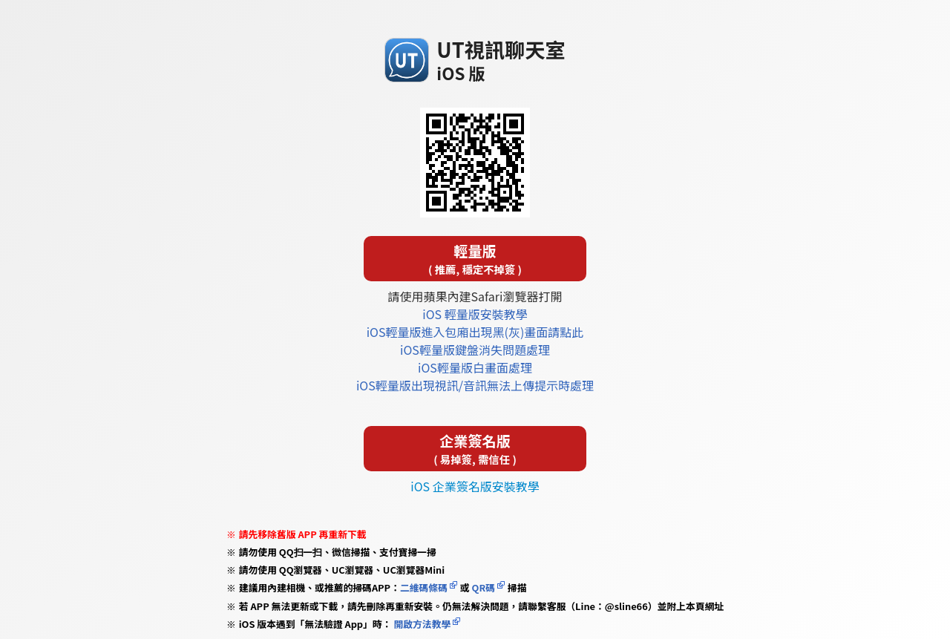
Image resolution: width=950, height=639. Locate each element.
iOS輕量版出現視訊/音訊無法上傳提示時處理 (475, 385)
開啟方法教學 (421, 624)
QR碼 (483, 587)
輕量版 (475, 258)
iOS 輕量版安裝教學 (474, 314)
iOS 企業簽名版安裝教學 (474, 486)
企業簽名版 (475, 448)
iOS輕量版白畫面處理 (475, 367)
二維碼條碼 (424, 587)
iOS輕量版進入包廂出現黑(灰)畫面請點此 (475, 332)
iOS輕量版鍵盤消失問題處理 (475, 349)
